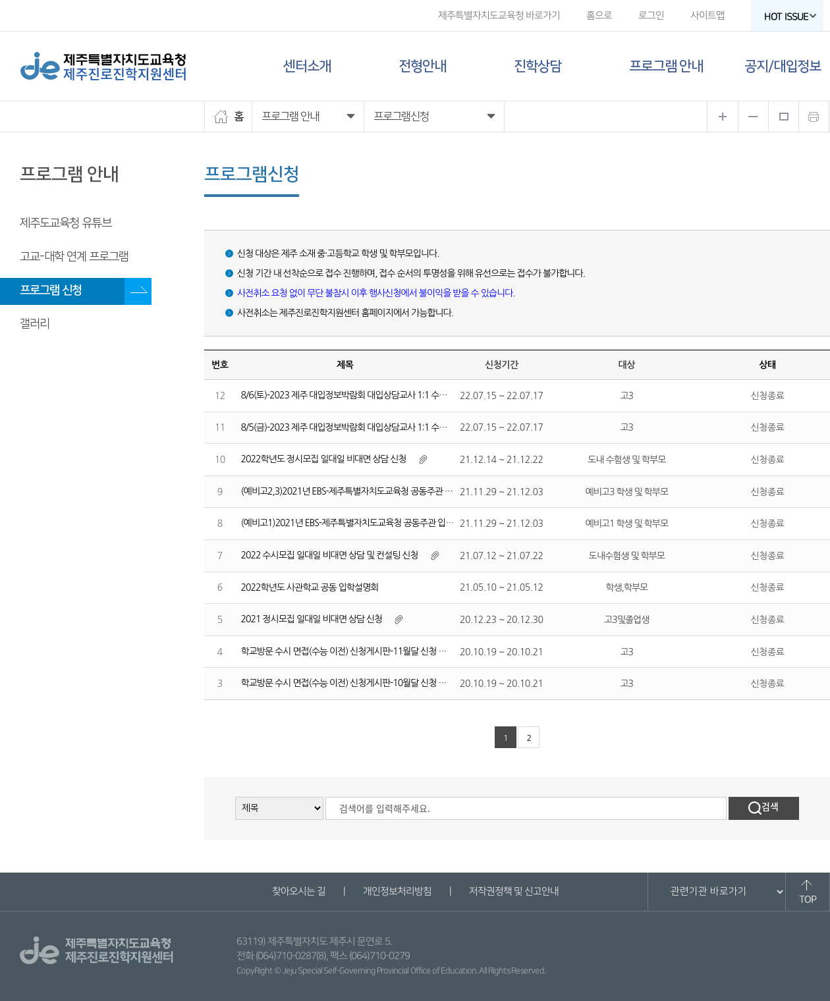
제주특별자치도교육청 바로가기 (499, 15)
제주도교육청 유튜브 (65, 223)
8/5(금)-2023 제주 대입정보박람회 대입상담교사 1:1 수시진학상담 (360, 427)
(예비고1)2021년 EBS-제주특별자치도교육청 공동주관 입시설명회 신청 (368, 523)
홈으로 (599, 15)
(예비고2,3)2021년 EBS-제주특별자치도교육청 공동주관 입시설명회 (363, 491)
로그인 (651, 15)
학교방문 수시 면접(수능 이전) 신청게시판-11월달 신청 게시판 (352, 651)
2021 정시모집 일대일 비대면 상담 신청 (312, 619)
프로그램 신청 (51, 290)
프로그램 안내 (666, 66)
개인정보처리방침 (396, 891)
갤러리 (34, 324)
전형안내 (422, 66)
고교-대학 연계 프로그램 (74, 256)
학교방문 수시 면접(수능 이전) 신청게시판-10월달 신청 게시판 (352, 683)
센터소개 (307, 66)
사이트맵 (707, 15)
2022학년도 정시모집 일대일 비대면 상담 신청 (323, 459)
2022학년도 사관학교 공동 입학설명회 (310, 587)
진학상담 (537, 66)
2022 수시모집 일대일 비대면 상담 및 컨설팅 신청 (329, 555)
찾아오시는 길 (298, 891)
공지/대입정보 (782, 66)
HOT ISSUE (790, 16)
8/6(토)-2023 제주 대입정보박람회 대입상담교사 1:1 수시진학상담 (360, 395)
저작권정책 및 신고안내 (513, 891)
